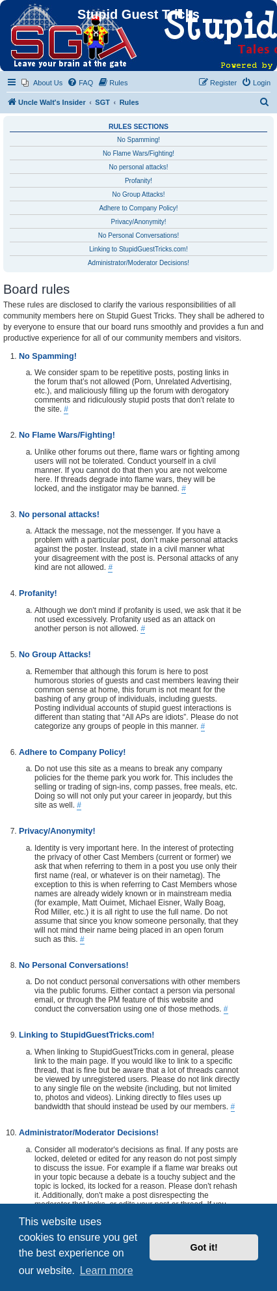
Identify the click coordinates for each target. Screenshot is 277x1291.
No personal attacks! (138, 167)
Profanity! (138, 180)
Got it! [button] (204, 1247)
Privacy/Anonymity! (138, 221)
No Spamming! (138, 139)
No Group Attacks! (138, 194)
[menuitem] (41, 83)
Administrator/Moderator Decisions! (138, 262)
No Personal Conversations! (138, 235)
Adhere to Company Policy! (138, 208)
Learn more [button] (106, 1270)
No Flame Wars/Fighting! (138, 153)
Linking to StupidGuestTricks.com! (138, 249)
